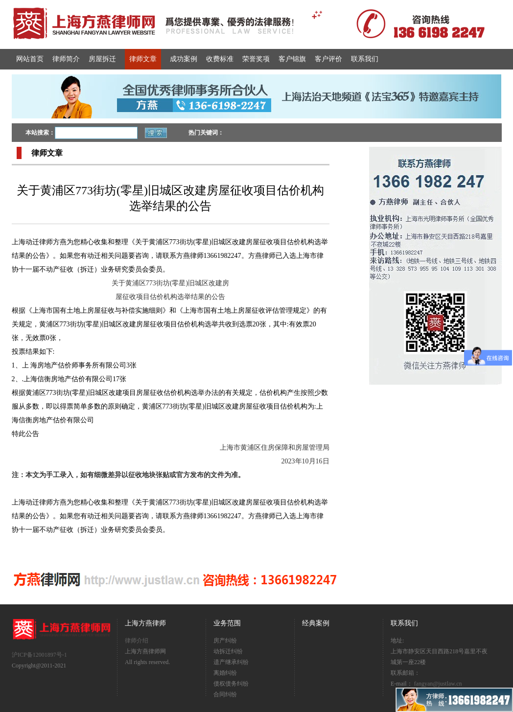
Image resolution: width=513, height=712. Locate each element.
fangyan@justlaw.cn (438, 683)
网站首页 (30, 59)
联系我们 (364, 59)
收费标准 (219, 59)
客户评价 (328, 59)
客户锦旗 (292, 59)
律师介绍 (136, 640)
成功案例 (183, 59)
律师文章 (143, 59)
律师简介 (66, 59)
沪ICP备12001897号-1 (39, 654)
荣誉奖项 (256, 59)
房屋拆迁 (102, 59)
